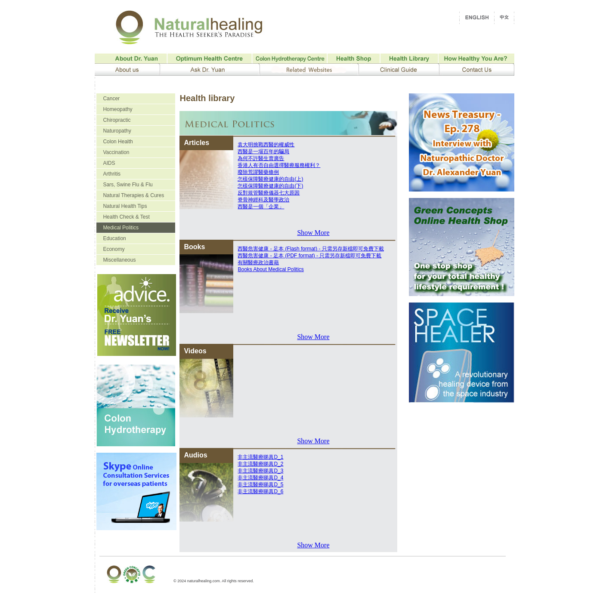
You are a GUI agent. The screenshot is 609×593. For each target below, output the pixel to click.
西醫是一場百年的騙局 (263, 151)
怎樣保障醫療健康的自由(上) (270, 179)
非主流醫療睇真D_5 (260, 485)
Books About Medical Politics (270, 269)
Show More (313, 232)
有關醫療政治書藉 (258, 262)
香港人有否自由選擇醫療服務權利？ (279, 165)
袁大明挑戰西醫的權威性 (266, 145)
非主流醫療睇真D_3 (260, 471)
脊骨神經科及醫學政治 (263, 200)
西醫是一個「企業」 (261, 207)
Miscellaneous (119, 260)
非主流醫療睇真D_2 (260, 464)
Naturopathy (117, 131)
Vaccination (116, 152)
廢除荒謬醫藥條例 (258, 172)
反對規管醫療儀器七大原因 (269, 193)
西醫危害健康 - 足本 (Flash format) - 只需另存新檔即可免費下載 (310, 249)
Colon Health (118, 142)
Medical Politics (121, 228)
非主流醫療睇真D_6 (260, 491)
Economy (113, 249)
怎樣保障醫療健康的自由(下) (270, 186)
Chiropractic (116, 120)
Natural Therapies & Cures (133, 195)
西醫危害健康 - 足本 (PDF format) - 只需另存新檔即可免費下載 (309, 256)
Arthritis (112, 174)
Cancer (111, 99)
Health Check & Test (126, 217)
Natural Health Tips (125, 206)
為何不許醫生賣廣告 (261, 158)
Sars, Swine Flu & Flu (127, 185)
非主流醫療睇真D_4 (260, 478)
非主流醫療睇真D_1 (260, 457)
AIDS (109, 163)
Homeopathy (117, 109)
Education (114, 238)
